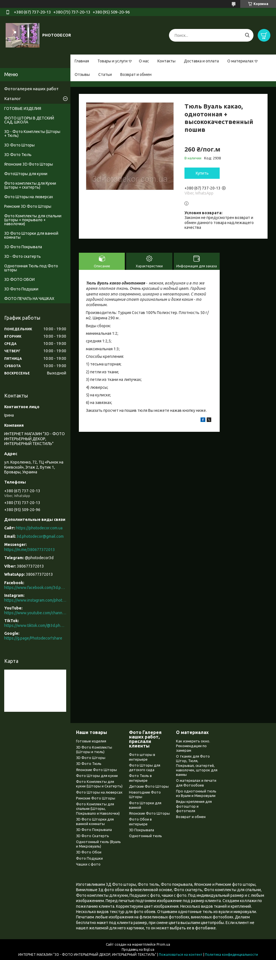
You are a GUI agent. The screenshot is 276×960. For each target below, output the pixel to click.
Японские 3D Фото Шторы (28, 164)
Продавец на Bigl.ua (138, 949)
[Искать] (247, 35)
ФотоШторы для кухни (25, 173)
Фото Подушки (89, 858)
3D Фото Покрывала (23, 247)
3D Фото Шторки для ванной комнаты (31, 235)
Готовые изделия (91, 741)
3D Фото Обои (88, 852)
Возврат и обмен (136, 74)
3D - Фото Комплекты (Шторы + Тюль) (32, 133)
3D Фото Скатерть (92, 836)
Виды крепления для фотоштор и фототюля (194, 806)
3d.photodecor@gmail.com (40, 536)
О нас (144, 61)
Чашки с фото (88, 864)
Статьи (105, 74)
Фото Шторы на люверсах (28, 197)
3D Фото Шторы (19, 145)
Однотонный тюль (145, 836)
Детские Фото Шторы (149, 786)
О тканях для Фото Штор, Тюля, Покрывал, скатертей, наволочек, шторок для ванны (196, 765)
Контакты (166, 61)
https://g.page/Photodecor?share (33, 638)
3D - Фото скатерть (22, 256)
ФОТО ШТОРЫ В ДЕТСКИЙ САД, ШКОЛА (29, 120)
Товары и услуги (112, 61)
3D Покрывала (141, 830)
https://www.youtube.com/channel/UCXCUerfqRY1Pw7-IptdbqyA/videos (35, 613)
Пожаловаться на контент (180, 954)
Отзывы (82, 74)
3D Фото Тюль (18, 154)
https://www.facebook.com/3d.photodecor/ (35, 587)
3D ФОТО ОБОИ (19, 279)
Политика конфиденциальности (231, 954)
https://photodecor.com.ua (39, 528)
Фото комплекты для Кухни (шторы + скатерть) (30, 185)
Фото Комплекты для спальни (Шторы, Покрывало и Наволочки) (98, 808)
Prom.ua (163, 944)
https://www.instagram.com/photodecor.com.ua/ (35, 600)
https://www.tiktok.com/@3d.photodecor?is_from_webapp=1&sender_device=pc (35, 625)
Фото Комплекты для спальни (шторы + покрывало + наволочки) (32, 220)
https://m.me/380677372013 (29, 549)
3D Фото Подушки (21, 289)
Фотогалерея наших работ (31, 88)
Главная (82, 61)
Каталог (12, 98)
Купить (202, 173)
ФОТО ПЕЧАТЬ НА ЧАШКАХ (29, 298)
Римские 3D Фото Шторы (27, 206)
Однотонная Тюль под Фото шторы (31, 268)
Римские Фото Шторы (95, 798)
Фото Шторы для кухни (97, 776)
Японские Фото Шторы (96, 770)
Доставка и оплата (201, 61)
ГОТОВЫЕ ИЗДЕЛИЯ (22, 108)
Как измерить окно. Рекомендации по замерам (193, 745)
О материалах (240, 61)
